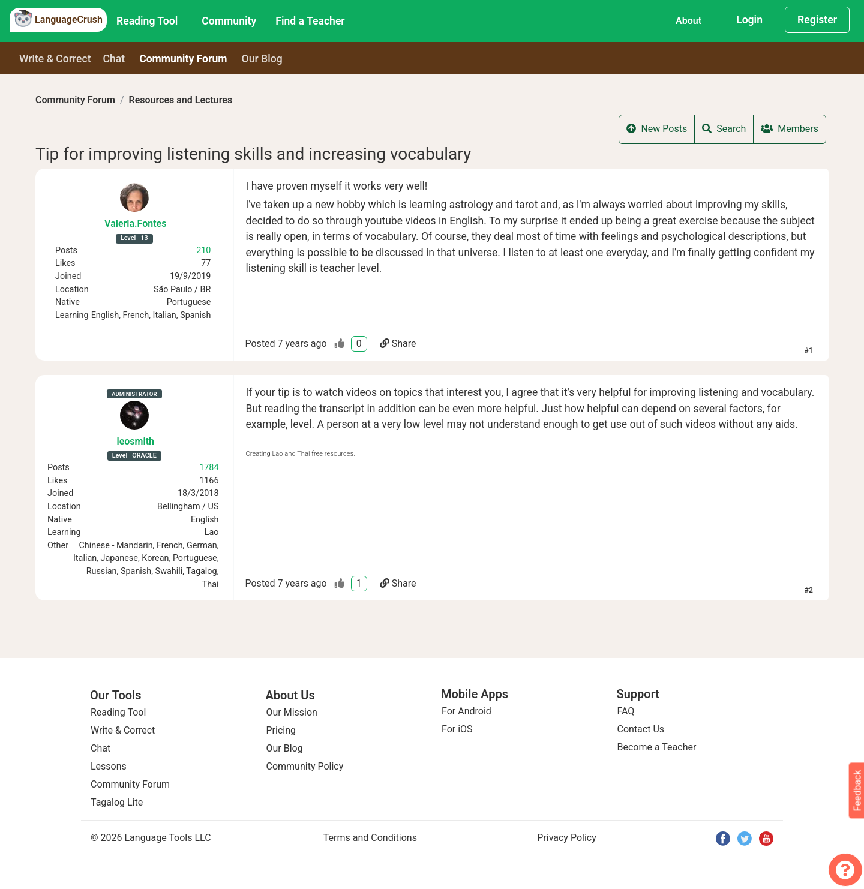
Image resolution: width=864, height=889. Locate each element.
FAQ (626, 711)
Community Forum (75, 100)
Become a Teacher (657, 747)
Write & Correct (55, 59)
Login (749, 20)
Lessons (109, 766)
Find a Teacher (309, 21)
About (688, 20)
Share (398, 343)
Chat (114, 59)
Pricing (281, 730)
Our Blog (284, 748)
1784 (208, 467)
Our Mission (291, 712)
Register (817, 20)
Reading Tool (147, 21)
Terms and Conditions (370, 837)
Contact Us (641, 729)
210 (203, 250)
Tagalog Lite (117, 802)
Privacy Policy (566, 837)
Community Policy (305, 766)
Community (229, 21)
